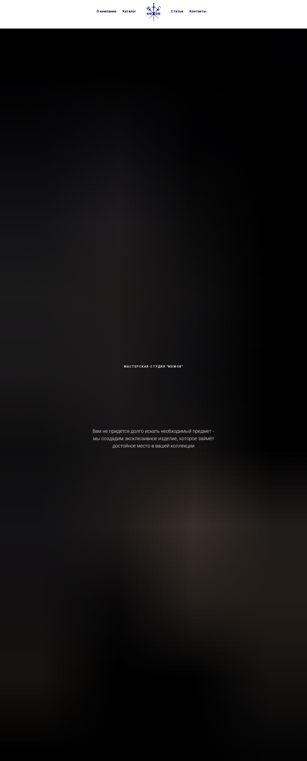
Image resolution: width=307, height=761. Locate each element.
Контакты (197, 11)
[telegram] (225, 11)
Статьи (177, 11)
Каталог (129, 11)
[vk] (217, 11)
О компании (106, 11)
